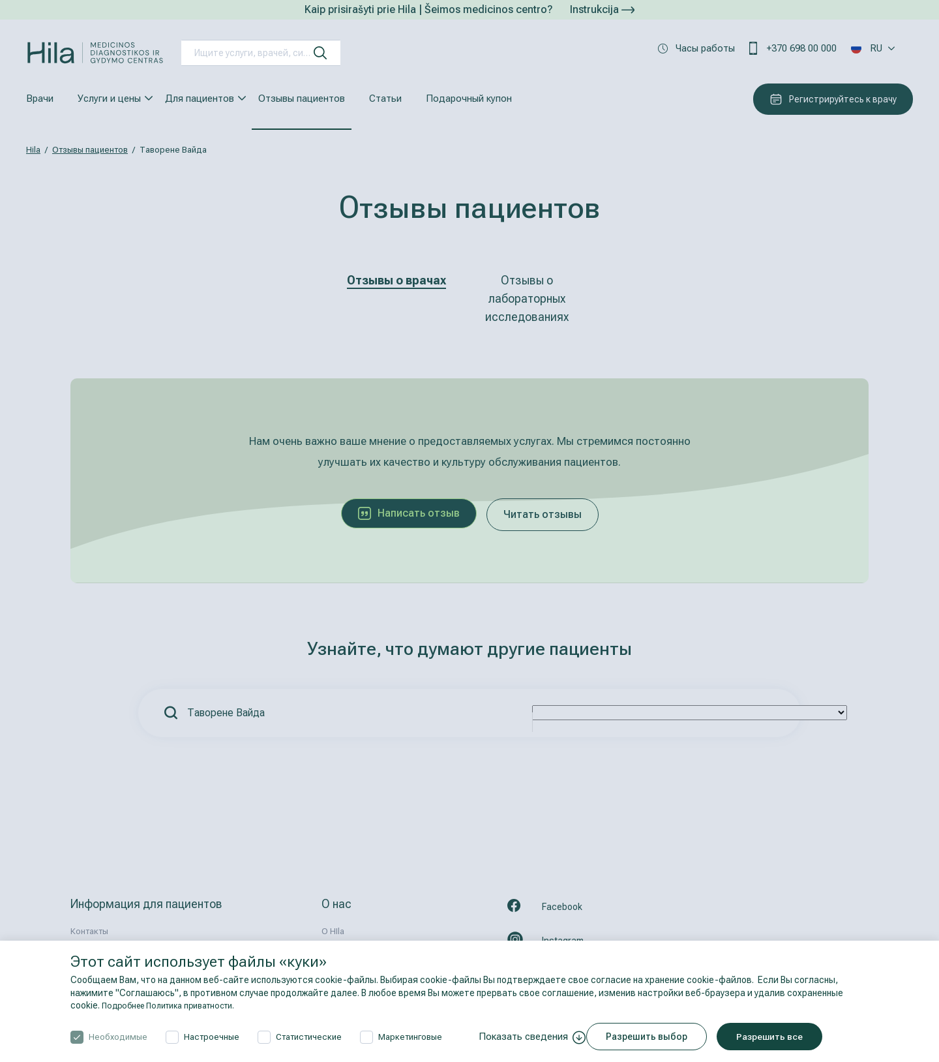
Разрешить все (781, 1036)
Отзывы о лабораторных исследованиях (527, 298)
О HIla (332, 931)
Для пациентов (199, 98)
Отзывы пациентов (301, 98)
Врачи (39, 98)
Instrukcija (602, 9)
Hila (33, 150)
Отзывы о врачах (396, 280)
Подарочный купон (469, 98)
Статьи (385, 98)
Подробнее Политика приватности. (177, 1005)
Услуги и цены (109, 98)
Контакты (89, 931)
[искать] (320, 53)
